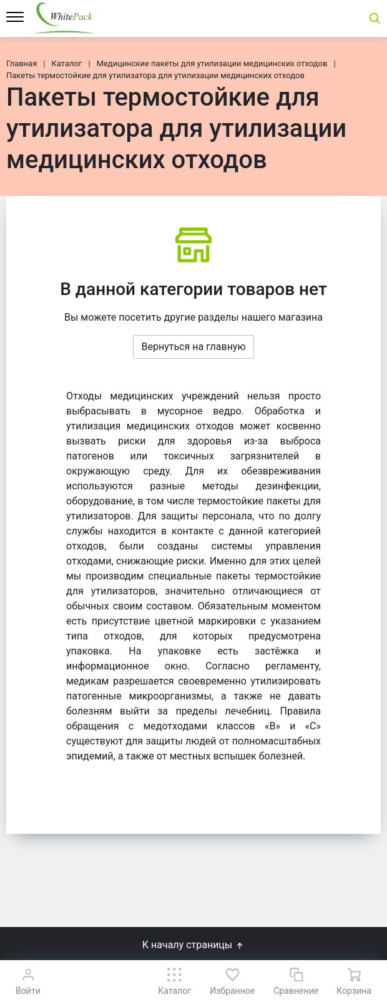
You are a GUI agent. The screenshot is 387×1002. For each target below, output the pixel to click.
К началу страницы (193, 945)
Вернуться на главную (193, 347)
